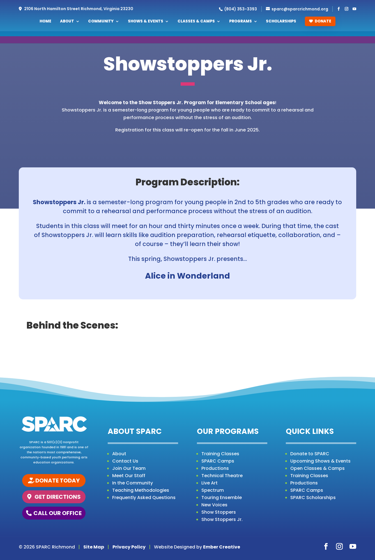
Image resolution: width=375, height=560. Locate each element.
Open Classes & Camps (317, 468)
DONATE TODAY (57, 480)
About (67, 21)
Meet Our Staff (128, 475)
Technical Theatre (222, 475)
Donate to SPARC (309, 453)
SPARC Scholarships (313, 497)
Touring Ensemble (221, 497)
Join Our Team (129, 468)
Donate (320, 21)
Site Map (93, 547)
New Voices (214, 505)
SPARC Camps (217, 461)
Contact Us (125, 461)
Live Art (209, 483)
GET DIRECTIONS (57, 497)
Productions (215, 468)
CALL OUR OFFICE (57, 513)
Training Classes (220, 453)
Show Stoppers (218, 512)
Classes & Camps (196, 21)
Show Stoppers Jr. (222, 519)
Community (101, 21)
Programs (240, 21)
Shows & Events (145, 21)
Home (45, 21)
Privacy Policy (129, 547)
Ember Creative (221, 547)
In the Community (132, 483)
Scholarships (281, 21)
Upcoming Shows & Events (320, 461)
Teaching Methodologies (140, 490)
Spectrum (212, 490)
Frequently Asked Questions (144, 497)
